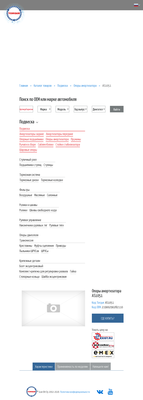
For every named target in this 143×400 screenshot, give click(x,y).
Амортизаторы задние (31, 134)
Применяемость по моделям (72, 366)
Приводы (61, 245)
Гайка (73, 271)
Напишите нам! (100, 366)
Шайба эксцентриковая (54, 276)
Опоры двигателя (28, 235)
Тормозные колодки (52, 180)
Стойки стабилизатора (68, 144)
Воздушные (25, 195)
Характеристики (43, 366)
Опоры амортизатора (57, 139)
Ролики (23, 210)
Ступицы (48, 165)
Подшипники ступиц (30, 165)
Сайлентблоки (45, 144)
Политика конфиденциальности (75, 391)
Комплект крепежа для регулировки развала (43, 271)
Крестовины (25, 245)
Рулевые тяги (56, 225)
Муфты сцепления (44, 245)
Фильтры (24, 189)
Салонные (52, 195)
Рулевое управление (30, 220)
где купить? (107, 318)
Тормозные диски (29, 180)
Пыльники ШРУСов (29, 251)
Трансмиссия (26, 240)
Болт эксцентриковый (31, 266)
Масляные (39, 195)
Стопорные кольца (29, 276)
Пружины (76, 139)
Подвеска (26, 121)
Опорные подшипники (31, 139)
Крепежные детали (29, 260)
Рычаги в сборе (27, 144)
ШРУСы (44, 251)
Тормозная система (29, 174)
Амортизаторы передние (59, 134)
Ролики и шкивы (28, 205)
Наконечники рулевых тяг (33, 225)
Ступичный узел (28, 159)
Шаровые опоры (28, 149)
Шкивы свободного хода (43, 210)
